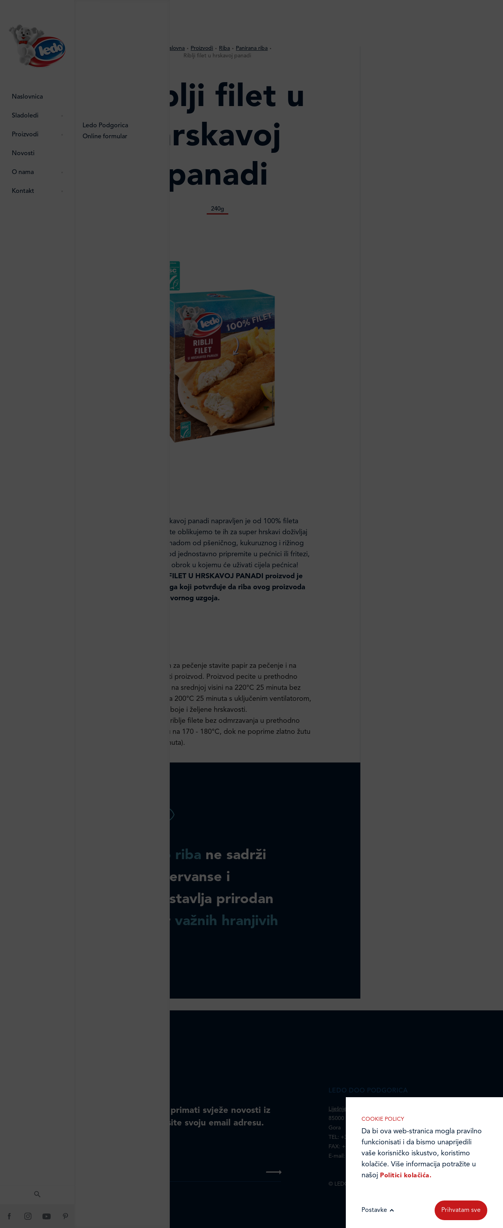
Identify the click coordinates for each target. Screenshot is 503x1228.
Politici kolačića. (405, 1176)
